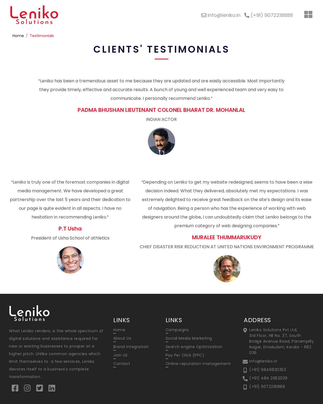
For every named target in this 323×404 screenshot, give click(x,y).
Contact (121, 363)
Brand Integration (131, 346)
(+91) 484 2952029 (268, 378)
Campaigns (177, 330)
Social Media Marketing (189, 338)
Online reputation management (198, 363)
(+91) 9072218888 (267, 386)
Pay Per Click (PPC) (185, 355)
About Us (122, 338)
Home (18, 35)
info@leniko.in (263, 361)
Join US (120, 355)
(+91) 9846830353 (267, 369)
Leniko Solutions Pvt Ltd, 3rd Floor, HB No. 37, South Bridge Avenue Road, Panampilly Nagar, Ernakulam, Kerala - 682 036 (281, 341)
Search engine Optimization (194, 346)
